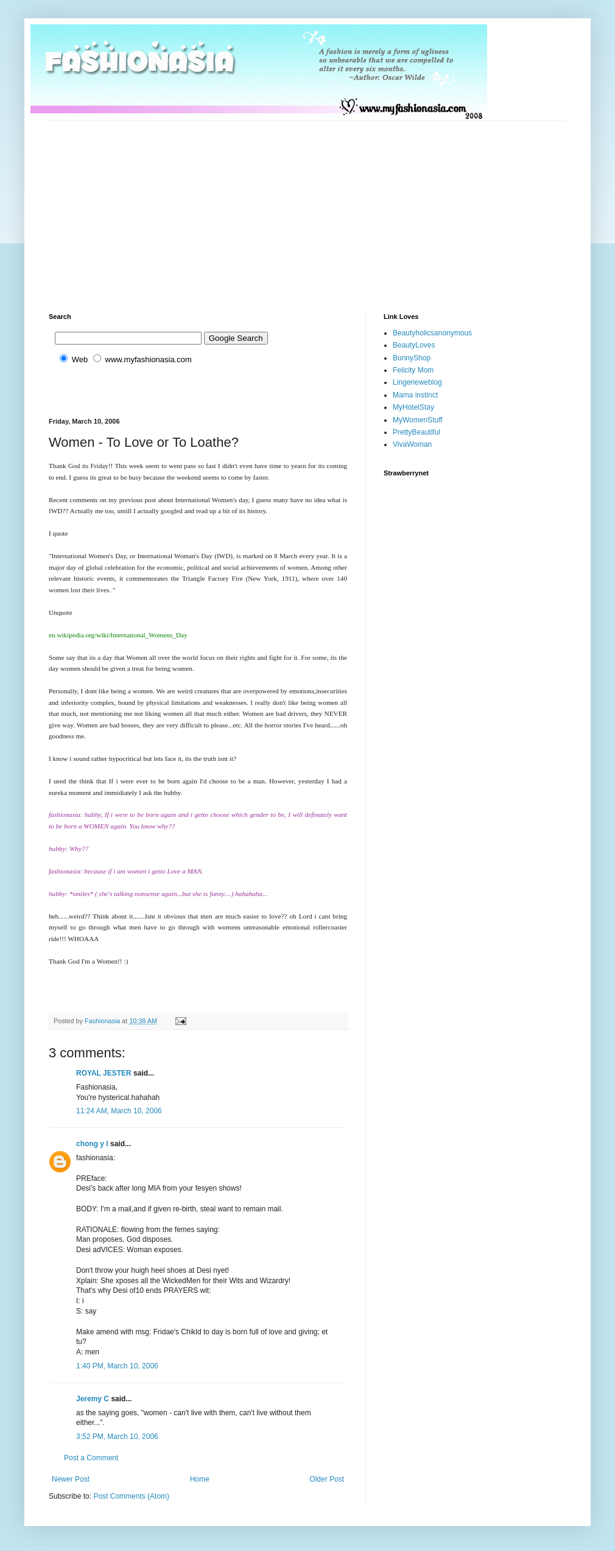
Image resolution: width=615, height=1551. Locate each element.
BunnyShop (411, 358)
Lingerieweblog (417, 382)
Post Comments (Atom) (131, 1496)
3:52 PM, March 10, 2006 (117, 1436)
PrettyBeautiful (416, 432)
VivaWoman (412, 444)
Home (199, 1479)
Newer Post (71, 1479)
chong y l (92, 1144)
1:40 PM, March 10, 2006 (117, 1366)
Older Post (326, 1479)
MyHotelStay (413, 407)
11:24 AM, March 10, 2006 (119, 1111)
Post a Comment (91, 1458)
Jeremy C (92, 1399)
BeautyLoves (414, 345)
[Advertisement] (231, 206)
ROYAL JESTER (104, 1073)
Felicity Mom (413, 370)
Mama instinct (415, 395)
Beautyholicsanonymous (432, 333)
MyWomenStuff (418, 420)
